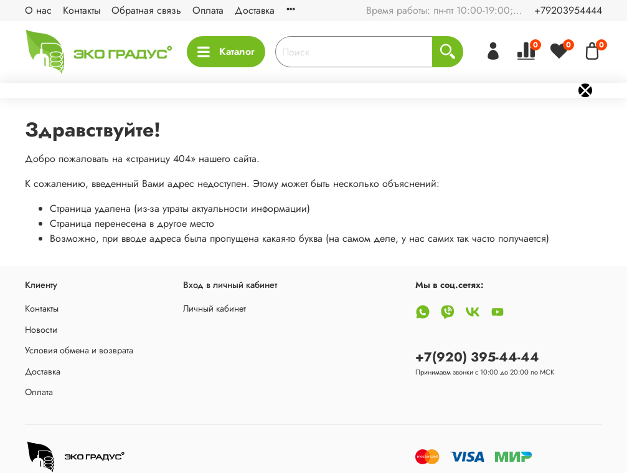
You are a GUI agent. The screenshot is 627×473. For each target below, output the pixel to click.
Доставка (255, 10)
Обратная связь (146, 10)
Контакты (81, 10)
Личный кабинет (214, 308)
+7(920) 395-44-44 (477, 357)
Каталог (226, 51)
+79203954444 (568, 10)
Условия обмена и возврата (79, 350)
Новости (41, 329)
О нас (38, 10)
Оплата (208, 10)
